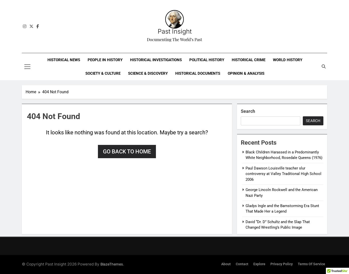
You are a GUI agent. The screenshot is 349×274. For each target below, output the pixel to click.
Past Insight (175, 31)
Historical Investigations (156, 60)
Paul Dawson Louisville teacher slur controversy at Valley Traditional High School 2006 (283, 174)
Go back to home (127, 151)
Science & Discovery (148, 73)
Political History (206, 60)
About (226, 264)
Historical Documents (197, 73)
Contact (242, 264)
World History (287, 60)
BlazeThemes (111, 264)
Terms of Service (311, 264)
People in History (105, 60)
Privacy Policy (281, 264)
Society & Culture (103, 73)
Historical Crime (248, 60)
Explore (259, 264)
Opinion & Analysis (246, 73)
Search (248, 111)
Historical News (63, 60)
